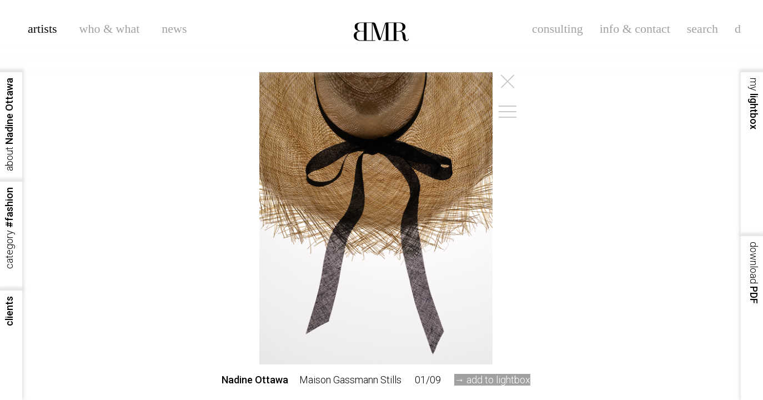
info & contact (635, 29)
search (702, 29)
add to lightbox (498, 380)
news (174, 29)
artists (42, 29)
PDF (754, 273)
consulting (557, 29)
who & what (109, 29)
